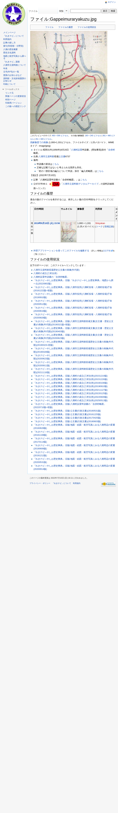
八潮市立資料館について (14, 65)
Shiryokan (100, 223)
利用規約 (7, 39)
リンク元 (9, 93)
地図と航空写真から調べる (14, 57)
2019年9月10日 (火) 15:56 (47, 223)
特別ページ (10, 99)
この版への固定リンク (15, 106)
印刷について (9, 84)
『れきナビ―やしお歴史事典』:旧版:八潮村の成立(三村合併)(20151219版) (70, 376)
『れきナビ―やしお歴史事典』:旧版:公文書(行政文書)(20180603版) (67, 421)
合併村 (111, 149)
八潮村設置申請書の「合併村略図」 (51, 277)
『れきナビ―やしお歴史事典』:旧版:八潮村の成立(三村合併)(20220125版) (70, 393)
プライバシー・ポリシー (40, 483)
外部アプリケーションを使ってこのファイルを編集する (61, 250)
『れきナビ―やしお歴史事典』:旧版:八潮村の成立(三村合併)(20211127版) (70, 390)
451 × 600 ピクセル (44, 139)
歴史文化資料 (9, 52)
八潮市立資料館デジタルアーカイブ (80, 184)
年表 (5, 68)
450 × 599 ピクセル (60, 136)
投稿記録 (108, 226)
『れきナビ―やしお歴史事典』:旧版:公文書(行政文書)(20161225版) (67, 414)
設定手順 (107, 251)
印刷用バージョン (13, 103)
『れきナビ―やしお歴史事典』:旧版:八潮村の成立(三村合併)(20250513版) (70, 400)
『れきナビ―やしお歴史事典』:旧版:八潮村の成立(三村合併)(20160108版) (70, 383)
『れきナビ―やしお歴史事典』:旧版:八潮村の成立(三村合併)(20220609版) (70, 397)
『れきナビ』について (13, 36)
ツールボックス (12, 89)
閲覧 (61, 11)
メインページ (9, 32)
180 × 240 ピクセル (93, 136)
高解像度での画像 (39, 142)
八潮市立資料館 (46, 156)
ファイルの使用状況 (87, 27)
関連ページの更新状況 (15, 96)
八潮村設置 (76, 149)
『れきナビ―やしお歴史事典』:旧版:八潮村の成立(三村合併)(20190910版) (70, 386)
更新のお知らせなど (12, 75)
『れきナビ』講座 (11, 62)
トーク (99, 226)
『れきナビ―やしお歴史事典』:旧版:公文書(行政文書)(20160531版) (67, 410)
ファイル (49, 27)
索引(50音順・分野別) (13, 46)
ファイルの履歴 (65, 27)
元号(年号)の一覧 (11, 72)
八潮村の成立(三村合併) (45, 273)
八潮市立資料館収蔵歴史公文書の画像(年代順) (56, 270)
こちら (55, 164)
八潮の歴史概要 (10, 49)
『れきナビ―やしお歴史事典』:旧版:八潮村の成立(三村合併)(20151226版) (70, 379)
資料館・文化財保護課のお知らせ (14, 79)
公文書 (62, 156)
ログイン (112, 2)
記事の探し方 (9, 42)
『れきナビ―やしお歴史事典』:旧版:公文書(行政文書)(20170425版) (67, 417)
